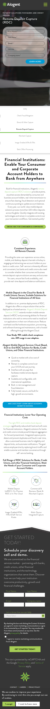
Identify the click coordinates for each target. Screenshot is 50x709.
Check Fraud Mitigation (25, 115)
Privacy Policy (24, 663)
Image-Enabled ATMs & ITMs (25, 142)
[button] (45, 5)
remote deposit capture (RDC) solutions (24, 190)
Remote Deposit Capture (25, 129)
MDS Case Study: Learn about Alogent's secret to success (25, 404)
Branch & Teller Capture (25, 122)
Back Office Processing (25, 149)
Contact (13, 687)
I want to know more (28, 704)
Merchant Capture (25, 136)
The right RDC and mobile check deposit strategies (22, 424)
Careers (23, 687)
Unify (25, 109)
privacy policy (15, 633)
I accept (8, 704)
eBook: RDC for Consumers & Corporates (25, 227)
